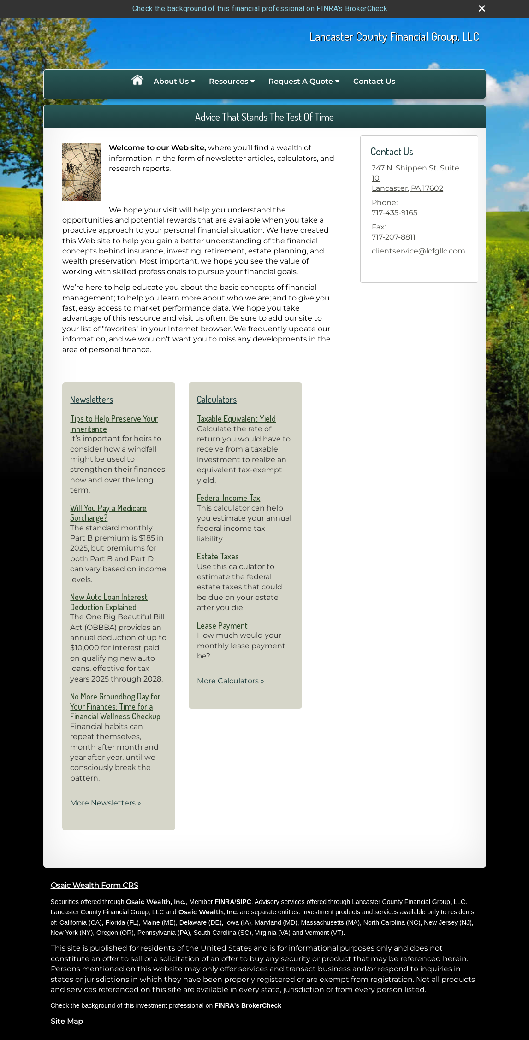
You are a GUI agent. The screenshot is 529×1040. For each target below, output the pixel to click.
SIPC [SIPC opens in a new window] (243, 901)
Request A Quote (300, 81)
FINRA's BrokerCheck (247, 1005)
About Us (171, 81)
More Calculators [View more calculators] (230, 680)
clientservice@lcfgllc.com (418, 251)
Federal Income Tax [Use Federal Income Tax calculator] (228, 498)
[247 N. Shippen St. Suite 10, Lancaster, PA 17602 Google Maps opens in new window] (419, 178)
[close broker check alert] (482, 8)
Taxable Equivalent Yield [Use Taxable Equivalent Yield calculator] (236, 418)
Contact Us (374, 81)
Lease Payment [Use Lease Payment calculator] (222, 625)
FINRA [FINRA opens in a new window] (224, 901)
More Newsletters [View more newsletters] (105, 803)
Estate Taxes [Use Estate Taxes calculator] (218, 556)
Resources (228, 81)
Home (137, 82)
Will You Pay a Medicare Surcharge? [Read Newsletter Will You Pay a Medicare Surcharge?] (108, 513)
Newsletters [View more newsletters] (91, 399)
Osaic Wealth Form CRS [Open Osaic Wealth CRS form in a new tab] (94, 885)
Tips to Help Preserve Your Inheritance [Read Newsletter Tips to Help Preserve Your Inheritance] (114, 423)
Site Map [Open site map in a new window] (67, 1021)
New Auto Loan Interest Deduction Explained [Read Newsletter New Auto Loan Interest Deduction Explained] (109, 602)
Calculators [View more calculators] (217, 399)
